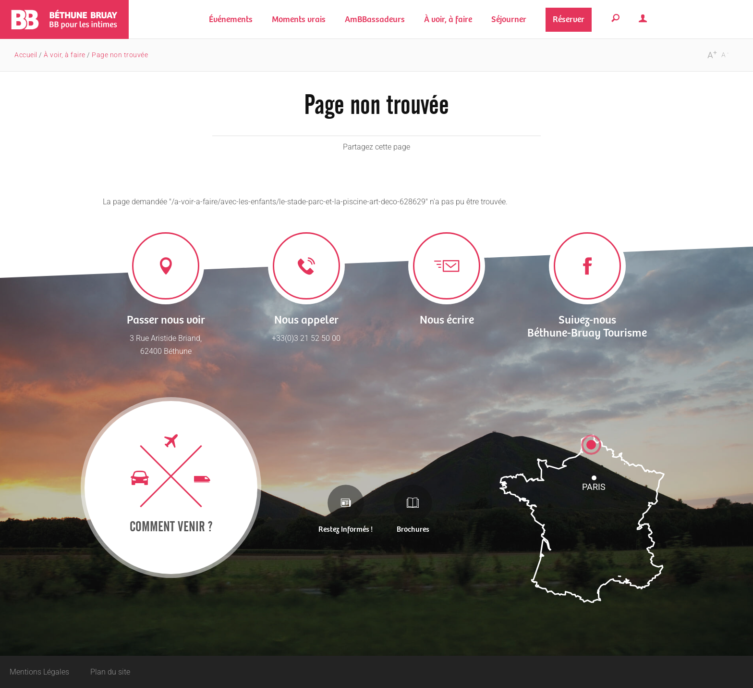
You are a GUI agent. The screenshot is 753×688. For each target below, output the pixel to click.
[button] (298, 19)
